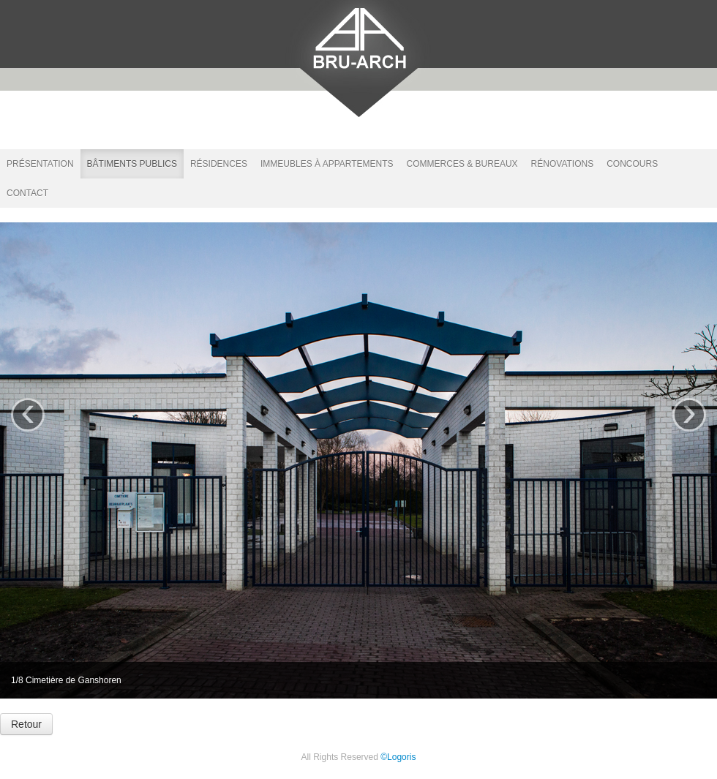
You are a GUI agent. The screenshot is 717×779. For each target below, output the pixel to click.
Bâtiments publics (132, 164)
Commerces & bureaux (462, 164)
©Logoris (398, 757)
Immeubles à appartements (327, 164)
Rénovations (562, 164)
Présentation (40, 164)
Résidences (218, 164)
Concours (632, 164)
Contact (27, 193)
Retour (26, 724)
